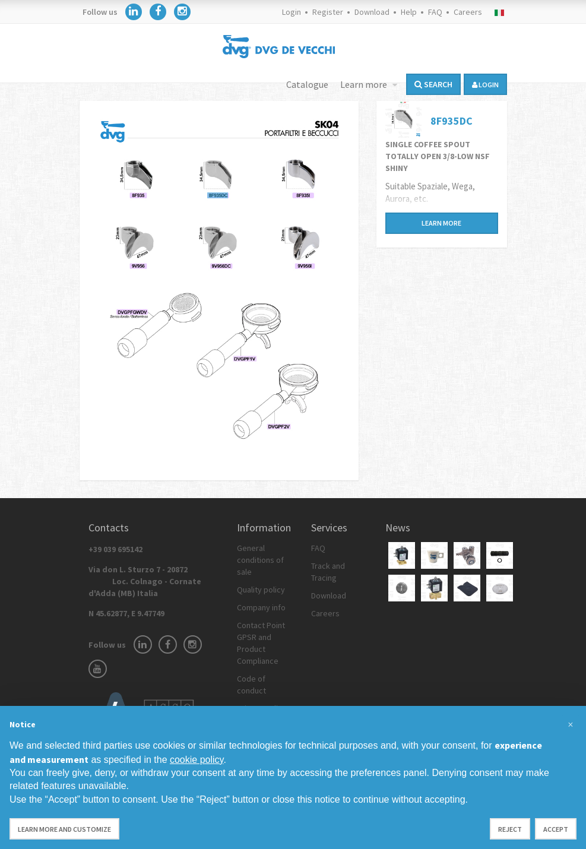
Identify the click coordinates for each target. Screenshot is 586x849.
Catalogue (307, 84)
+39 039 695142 (115, 549)
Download (371, 12)
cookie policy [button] (196, 760)
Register (327, 12)
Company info (261, 607)
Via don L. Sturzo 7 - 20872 (144, 581)
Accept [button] (555, 829)
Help (409, 12)
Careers (468, 12)
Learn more (364, 84)
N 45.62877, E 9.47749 (126, 613)
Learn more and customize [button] (64, 829)
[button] (570, 724)
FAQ (435, 12)
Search (433, 84)
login (485, 84)
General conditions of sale (260, 560)
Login (291, 12)
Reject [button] (510, 829)
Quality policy (261, 589)
